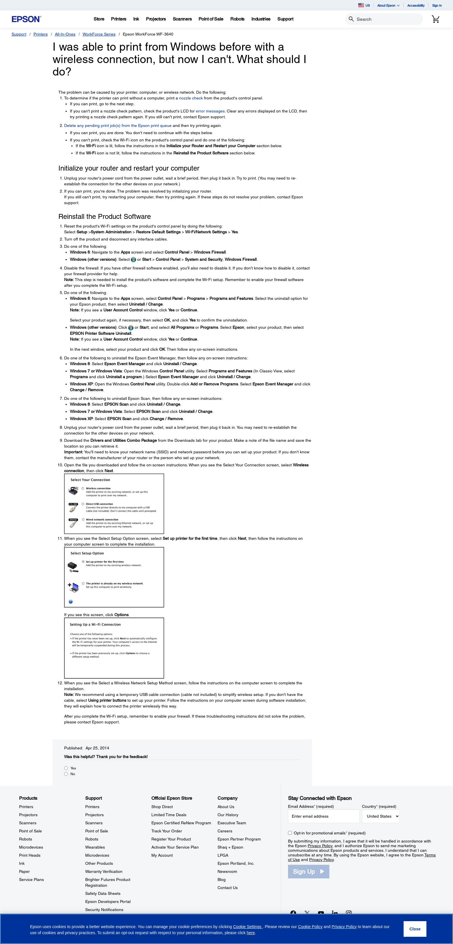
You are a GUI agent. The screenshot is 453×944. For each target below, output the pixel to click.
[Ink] (136, 19)
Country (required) (379, 806)
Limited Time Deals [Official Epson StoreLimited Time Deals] (168, 814)
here (251, 932)
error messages (210, 111)
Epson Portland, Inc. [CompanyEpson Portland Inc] (236, 863)
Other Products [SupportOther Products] (99, 863)
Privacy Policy (320, 845)
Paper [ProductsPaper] (24, 871)
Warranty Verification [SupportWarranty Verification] (103, 871)
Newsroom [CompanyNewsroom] (227, 871)
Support (19, 34)
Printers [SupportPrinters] (92, 806)
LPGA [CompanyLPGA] (223, 855)
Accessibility (416, 5)
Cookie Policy (310, 926)
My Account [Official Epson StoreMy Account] (162, 855)
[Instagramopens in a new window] (349, 913)
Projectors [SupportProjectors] (94, 814)
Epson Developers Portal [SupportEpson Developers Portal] (108, 901)
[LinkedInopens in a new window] (335, 913)
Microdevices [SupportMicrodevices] (97, 855)
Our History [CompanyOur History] (228, 814)
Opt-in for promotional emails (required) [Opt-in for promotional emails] (330, 833)
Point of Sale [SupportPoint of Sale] (96, 831)
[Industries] (261, 19)
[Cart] (435, 19)
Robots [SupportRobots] (91, 839)
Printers (41, 34)
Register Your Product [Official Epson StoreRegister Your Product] (171, 839)
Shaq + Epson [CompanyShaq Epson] (230, 847)
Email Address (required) (311, 806)
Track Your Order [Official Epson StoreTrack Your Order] (166, 831)
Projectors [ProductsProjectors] (28, 814)
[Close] (415, 929)
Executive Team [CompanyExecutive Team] (232, 823)
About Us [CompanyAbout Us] (226, 806)
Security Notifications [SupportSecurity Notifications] (104, 909)
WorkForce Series (99, 34)
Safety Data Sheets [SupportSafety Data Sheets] (102, 893)
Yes (73, 768)
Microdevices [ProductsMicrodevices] (31, 847)
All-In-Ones (65, 34)
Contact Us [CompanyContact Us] (228, 887)
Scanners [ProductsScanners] (27, 823)
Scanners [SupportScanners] (94, 823)
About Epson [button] (388, 5)
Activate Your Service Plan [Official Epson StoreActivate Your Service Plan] (175, 847)
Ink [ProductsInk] (22, 863)
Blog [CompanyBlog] (222, 879)
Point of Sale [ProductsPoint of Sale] (30, 831)
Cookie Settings (248, 926)
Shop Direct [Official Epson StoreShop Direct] (162, 806)
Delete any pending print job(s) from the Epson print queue (118, 125)
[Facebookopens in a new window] (293, 913)
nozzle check (191, 98)
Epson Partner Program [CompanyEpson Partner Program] (239, 839)
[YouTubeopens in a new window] (321, 913)
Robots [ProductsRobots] (25, 839)
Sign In (437, 5)
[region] (226, 929)
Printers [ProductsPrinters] (26, 806)
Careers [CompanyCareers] (225, 831)
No (72, 774)
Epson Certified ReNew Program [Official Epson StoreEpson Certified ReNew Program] (181, 823)
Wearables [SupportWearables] (95, 847)
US (364, 5)
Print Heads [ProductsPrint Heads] (29, 855)
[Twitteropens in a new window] (307, 913)
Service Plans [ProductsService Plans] (31, 879)
